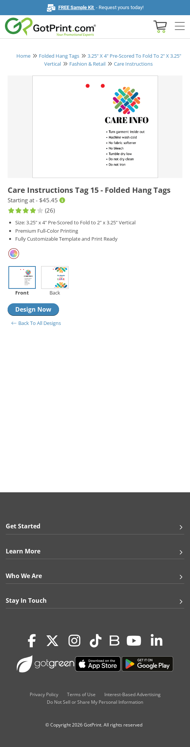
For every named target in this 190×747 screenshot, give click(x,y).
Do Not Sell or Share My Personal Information (95, 702)
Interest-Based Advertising (132, 694)
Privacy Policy (44, 694)
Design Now (33, 309)
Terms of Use (81, 694)
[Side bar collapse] (179, 26)
